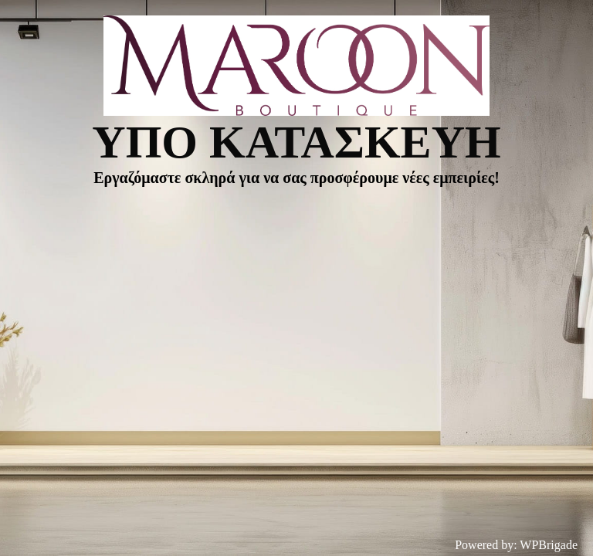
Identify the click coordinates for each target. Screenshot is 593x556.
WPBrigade (549, 544)
